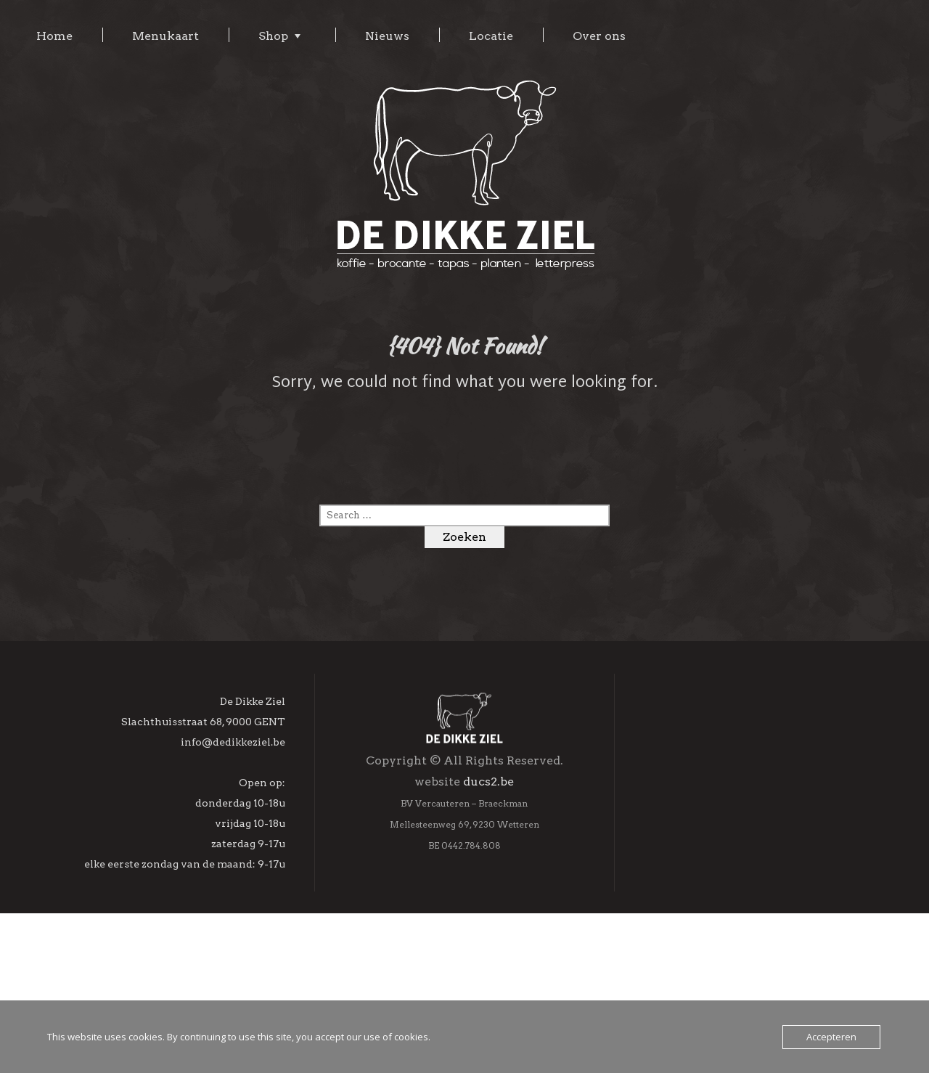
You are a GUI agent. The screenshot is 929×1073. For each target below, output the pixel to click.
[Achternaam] (754, 919)
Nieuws (387, 36)
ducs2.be (488, 861)
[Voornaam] (754, 888)
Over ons (599, 36)
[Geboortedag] (754, 950)
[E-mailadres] (754, 856)
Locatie (491, 36)
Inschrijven (754, 989)
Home (54, 36)
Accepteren (831, 1036)
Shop (273, 36)
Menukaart (165, 36)
